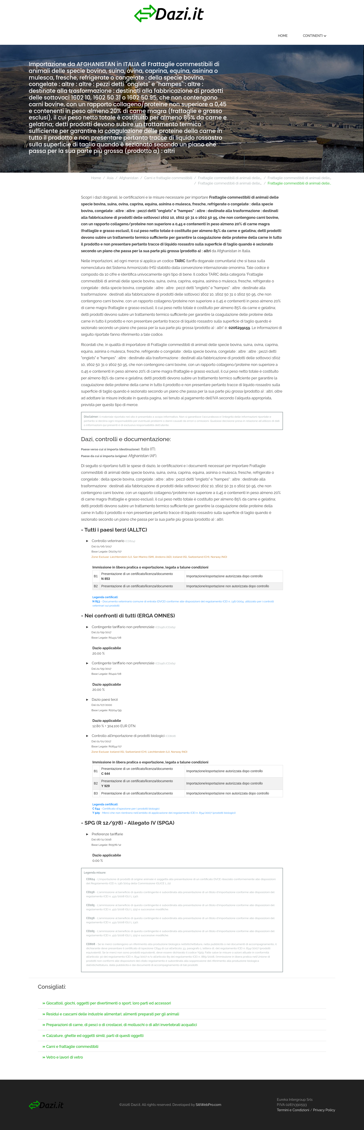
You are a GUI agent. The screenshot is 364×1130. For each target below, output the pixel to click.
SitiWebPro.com (208, 1105)
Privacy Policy (324, 1110)
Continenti (316, 36)
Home (284, 36)
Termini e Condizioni (293, 1110)
